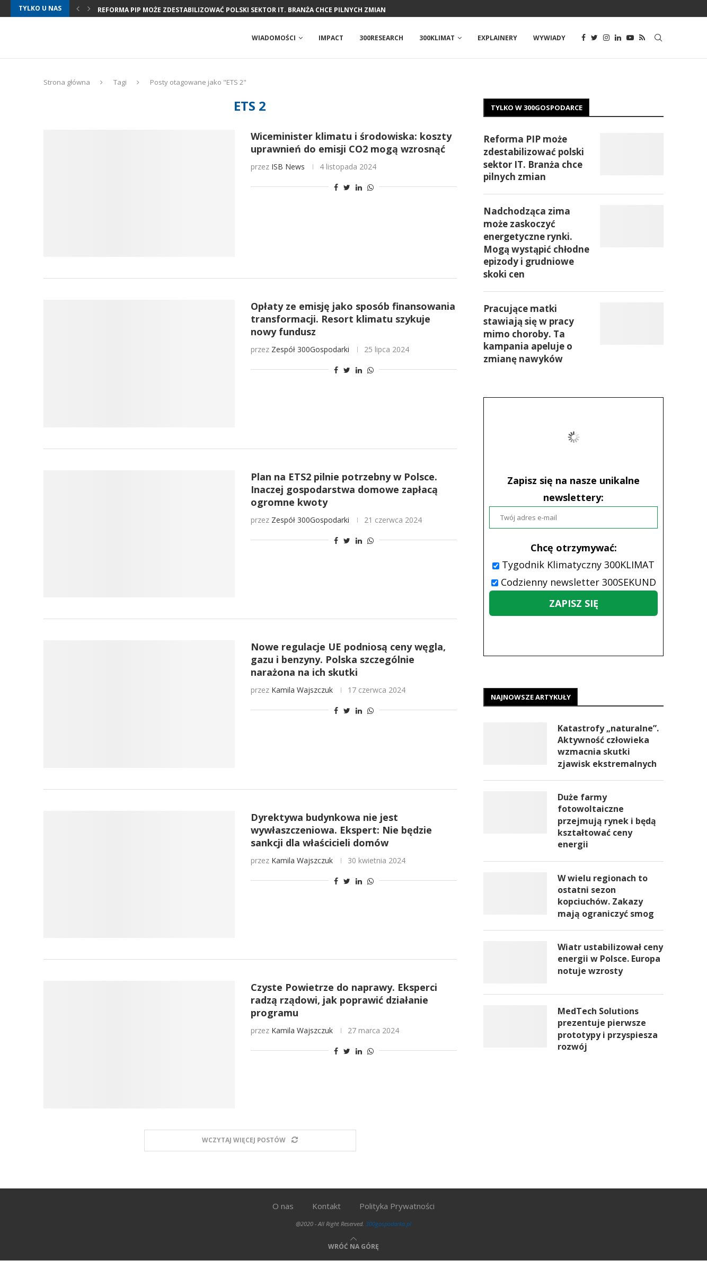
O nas (283, 1206)
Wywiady (549, 37)
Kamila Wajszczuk (302, 690)
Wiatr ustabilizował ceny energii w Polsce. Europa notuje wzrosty (610, 960)
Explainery (497, 37)
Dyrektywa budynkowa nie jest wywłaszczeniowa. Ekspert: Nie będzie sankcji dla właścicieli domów (341, 830)
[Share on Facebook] (336, 188)
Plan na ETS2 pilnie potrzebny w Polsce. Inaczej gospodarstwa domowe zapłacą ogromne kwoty (344, 490)
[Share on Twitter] (346, 188)
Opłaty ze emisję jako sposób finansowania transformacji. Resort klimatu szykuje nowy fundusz (353, 319)
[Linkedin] (618, 38)
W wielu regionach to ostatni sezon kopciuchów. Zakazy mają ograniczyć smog (606, 896)
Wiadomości (274, 37)
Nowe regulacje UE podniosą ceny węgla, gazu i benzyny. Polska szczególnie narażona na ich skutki (348, 660)
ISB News (288, 167)
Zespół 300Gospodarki (310, 350)
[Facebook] (583, 38)
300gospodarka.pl (388, 1224)
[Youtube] (630, 38)
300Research (381, 37)
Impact (331, 37)
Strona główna (66, 82)
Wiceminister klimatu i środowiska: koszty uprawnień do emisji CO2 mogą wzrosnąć (351, 143)
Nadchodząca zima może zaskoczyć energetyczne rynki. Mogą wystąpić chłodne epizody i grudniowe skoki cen (536, 243)
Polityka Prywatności (397, 1206)
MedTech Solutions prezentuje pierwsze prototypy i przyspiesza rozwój (608, 1029)
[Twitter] (594, 38)
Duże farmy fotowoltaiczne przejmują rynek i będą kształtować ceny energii (607, 821)
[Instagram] (606, 38)
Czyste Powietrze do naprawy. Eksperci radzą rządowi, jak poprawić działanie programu (344, 1000)
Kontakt (326, 1206)
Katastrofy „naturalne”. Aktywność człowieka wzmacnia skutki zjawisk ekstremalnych (608, 746)
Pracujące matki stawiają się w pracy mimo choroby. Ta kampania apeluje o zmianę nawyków (528, 334)
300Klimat (437, 37)
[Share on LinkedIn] (359, 188)
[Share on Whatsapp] (370, 188)
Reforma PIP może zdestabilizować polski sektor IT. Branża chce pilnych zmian (242, 9)
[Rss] (642, 38)
